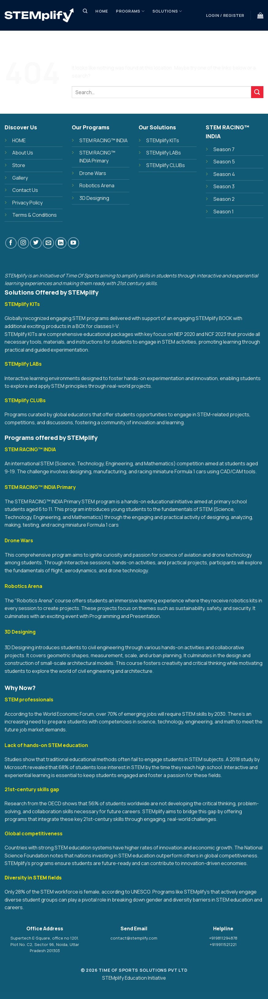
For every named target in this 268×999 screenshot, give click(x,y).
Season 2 (224, 199)
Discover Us (125, 33)
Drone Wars (92, 173)
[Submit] (257, 92)
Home (101, 11)
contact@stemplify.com (133, 938)
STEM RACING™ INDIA (103, 140)
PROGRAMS (130, 11)
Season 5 (224, 161)
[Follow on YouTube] (73, 243)
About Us (22, 152)
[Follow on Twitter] (35, 243)
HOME (19, 140)
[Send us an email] (48, 243)
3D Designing (94, 198)
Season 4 (224, 174)
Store (94, 33)
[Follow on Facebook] (11, 243)
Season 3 (224, 186)
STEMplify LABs (163, 152)
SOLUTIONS (167, 11)
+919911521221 (223, 944)
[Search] (85, 11)
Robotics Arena (96, 185)
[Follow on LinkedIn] (61, 243)
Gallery (20, 177)
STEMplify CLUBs (165, 165)
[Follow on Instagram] (23, 243)
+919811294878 (223, 938)
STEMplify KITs (162, 140)
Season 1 (223, 211)
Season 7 (224, 149)
